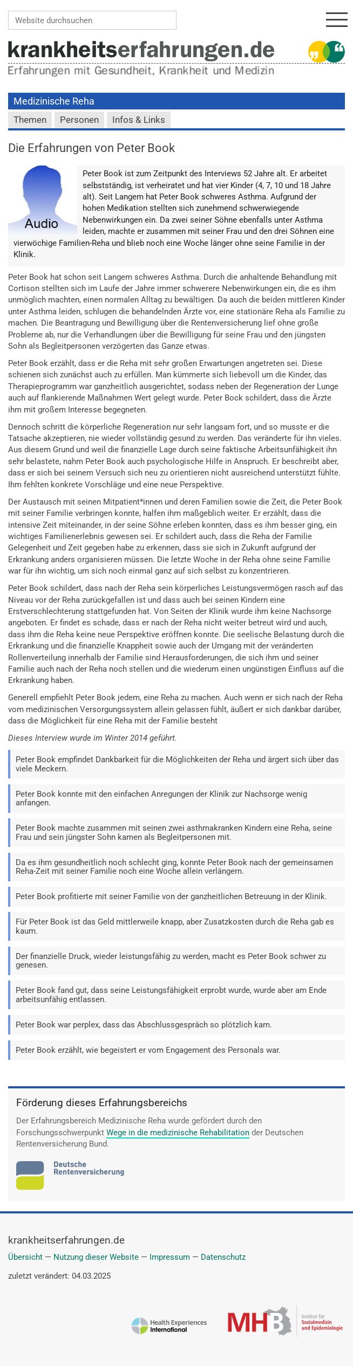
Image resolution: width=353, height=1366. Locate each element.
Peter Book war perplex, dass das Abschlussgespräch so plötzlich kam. (144, 1025)
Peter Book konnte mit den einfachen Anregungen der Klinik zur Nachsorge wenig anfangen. (161, 798)
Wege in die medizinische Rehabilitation (177, 1132)
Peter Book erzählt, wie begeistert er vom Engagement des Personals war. (148, 1050)
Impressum (170, 1257)
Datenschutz (223, 1257)
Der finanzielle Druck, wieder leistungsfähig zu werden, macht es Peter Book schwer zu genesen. (171, 960)
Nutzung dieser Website (96, 1257)
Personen (79, 120)
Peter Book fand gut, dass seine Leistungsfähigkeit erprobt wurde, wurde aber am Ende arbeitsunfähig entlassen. (171, 994)
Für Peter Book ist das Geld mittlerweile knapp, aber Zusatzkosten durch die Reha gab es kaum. (175, 926)
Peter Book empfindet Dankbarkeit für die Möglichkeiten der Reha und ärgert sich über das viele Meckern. (177, 764)
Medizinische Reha (53, 101)
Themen (29, 120)
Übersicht (25, 1257)
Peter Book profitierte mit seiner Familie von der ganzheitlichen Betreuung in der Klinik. (171, 896)
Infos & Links (138, 120)
